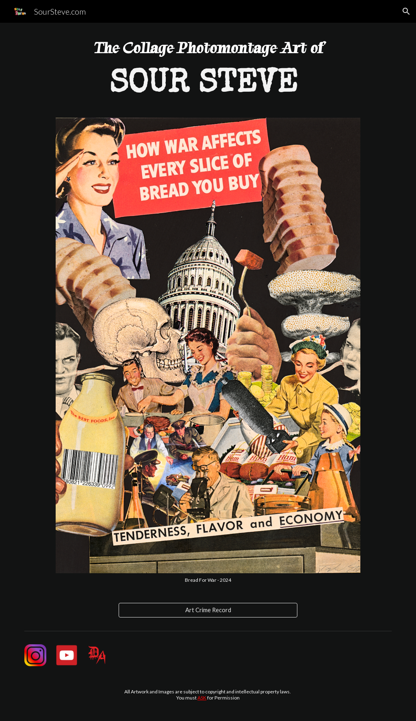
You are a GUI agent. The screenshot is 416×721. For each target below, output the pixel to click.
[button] (406, 11)
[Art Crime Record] (208, 610)
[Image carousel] (208, 350)
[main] (208, 75)
